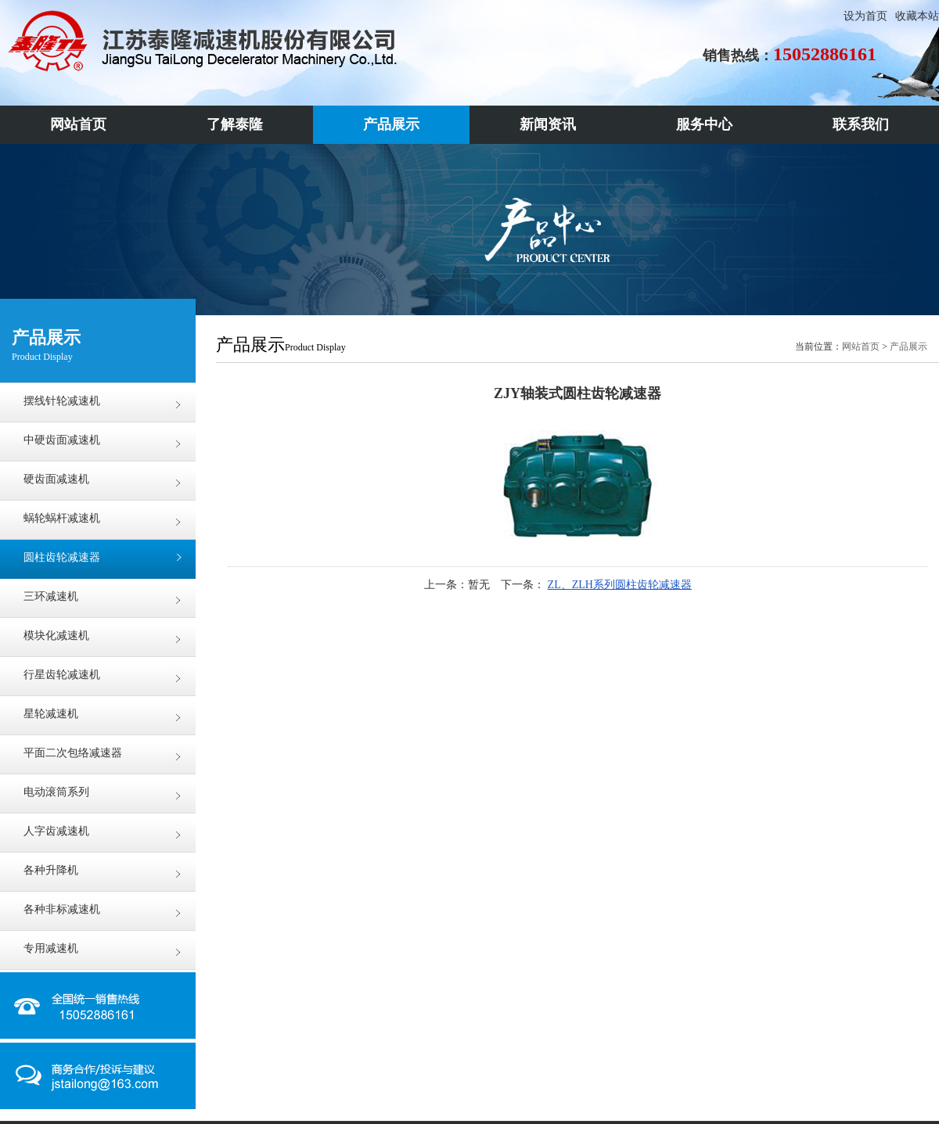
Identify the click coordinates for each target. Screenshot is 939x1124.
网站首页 (861, 346)
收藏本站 (917, 16)
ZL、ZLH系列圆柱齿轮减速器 (620, 585)
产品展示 (908, 346)
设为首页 (865, 16)
